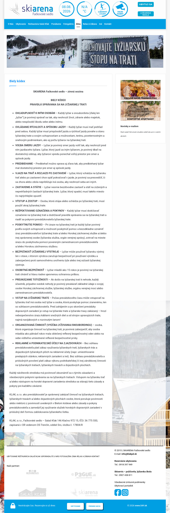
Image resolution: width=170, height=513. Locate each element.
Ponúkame (56, 24)
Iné (100, 24)
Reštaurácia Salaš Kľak (38, 24)
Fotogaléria (68, 24)
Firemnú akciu (94, 506)
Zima (78, 24)
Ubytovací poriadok (123, 485)
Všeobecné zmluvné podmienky (129, 482)
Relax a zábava (90, 24)
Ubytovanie (21, 24)
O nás (10, 24)
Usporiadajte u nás (50, 456)
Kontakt (107, 24)
